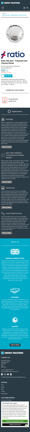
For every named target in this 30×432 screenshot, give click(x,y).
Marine (2, 387)
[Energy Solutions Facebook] (2, 374)
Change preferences (15, 424)
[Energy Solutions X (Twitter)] (5, 374)
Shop (2, 384)
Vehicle (3, 391)
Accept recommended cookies (15, 421)
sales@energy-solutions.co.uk (11, 371)
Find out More (15, 345)
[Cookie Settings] (26, 425)
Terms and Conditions (6, 400)
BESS (2, 389)
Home (3, 13)
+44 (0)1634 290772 (8, 369)
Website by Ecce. (22, 377)
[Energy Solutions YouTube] (8, 374)
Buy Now (8, 76)
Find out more (6, 147)
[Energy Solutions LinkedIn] (11, 374)
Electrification (4, 393)
